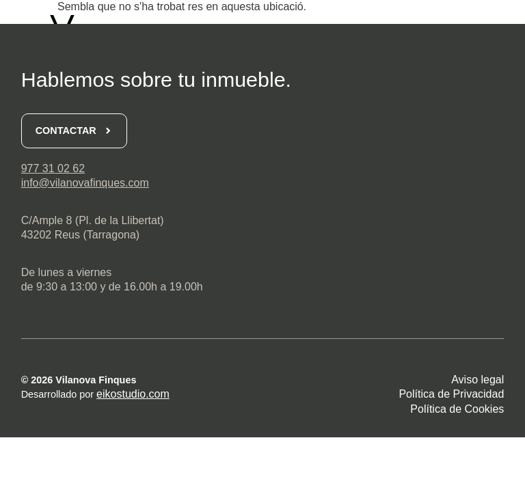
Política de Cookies (457, 409)
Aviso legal (477, 379)
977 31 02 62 (53, 168)
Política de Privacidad (451, 394)
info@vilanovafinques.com (85, 183)
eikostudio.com (133, 394)
